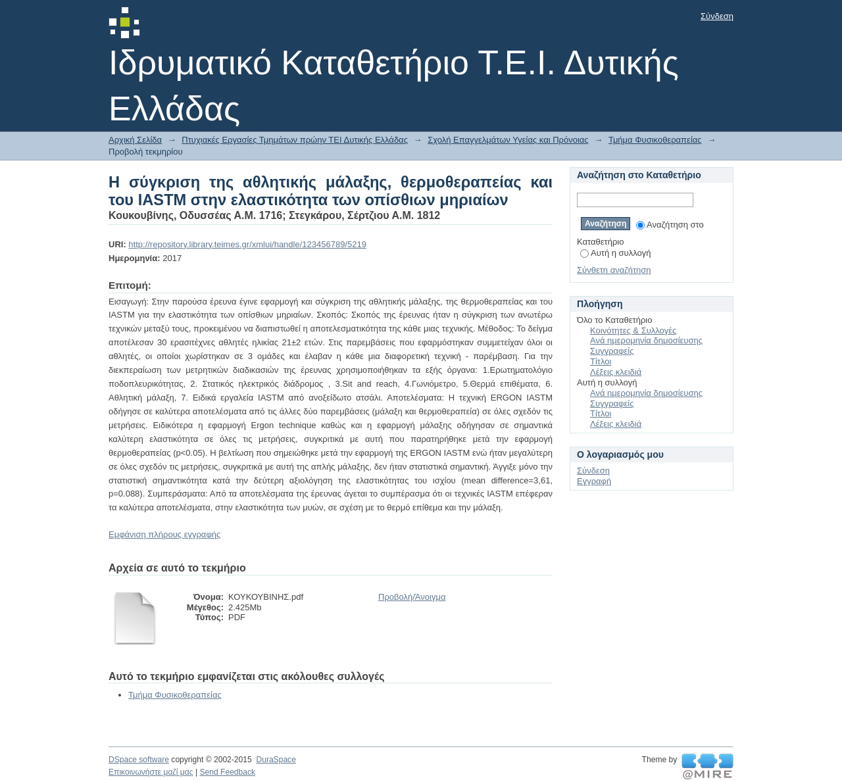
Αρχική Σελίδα (135, 140)
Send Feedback (227, 772)
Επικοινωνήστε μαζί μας (151, 772)
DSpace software (139, 759)
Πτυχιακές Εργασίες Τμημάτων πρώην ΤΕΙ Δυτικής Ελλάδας (295, 140)
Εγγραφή (594, 481)
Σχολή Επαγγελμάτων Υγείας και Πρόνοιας (508, 140)
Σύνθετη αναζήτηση (614, 270)
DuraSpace (275, 759)
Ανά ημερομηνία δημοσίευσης (646, 340)
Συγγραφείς (611, 351)
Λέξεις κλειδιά (615, 372)
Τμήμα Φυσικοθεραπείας (655, 140)
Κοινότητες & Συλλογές (633, 330)
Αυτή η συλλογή (615, 253)
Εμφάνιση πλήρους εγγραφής (164, 534)
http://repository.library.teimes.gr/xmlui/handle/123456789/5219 (247, 244)
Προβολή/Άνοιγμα (411, 597)
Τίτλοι (600, 361)
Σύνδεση (717, 16)
